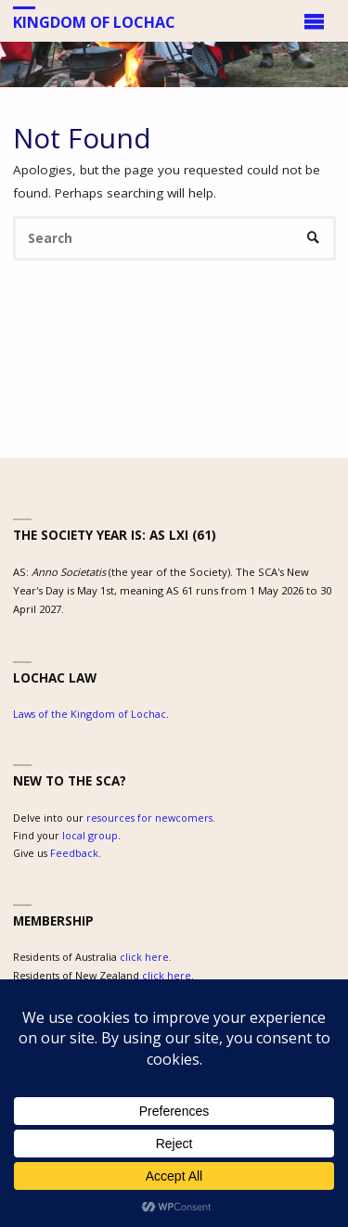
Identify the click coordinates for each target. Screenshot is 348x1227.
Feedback (74, 853)
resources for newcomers (149, 817)
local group (90, 835)
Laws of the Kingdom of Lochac (89, 714)
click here (144, 957)
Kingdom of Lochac (94, 21)
